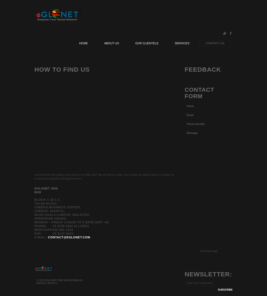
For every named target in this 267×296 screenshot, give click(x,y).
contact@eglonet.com (69, 237)
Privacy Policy (46, 283)
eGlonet (58, 16)
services (182, 43)
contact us (215, 43)
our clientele (146, 43)
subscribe (225, 289)
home (83, 43)
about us (111, 43)
